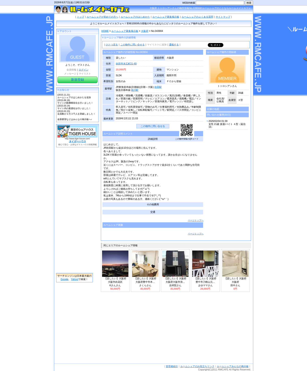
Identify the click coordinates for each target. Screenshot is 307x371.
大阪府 (144, 31)
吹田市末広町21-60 (126, 63)
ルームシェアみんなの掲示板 (233, 366)
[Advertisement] (74, 210)
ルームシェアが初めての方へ (102, 16)
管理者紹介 (172, 366)
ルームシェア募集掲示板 (165, 16)
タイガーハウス (77, 141)
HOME (105, 31)
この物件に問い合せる (132, 44)
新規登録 (77, 79)
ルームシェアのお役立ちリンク (197, 366)
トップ (80, 16)
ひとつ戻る (112, 44)
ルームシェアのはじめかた (135, 16)
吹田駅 (158, 87)
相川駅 (134, 90)
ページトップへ (196, 220)
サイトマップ (223, 16)
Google (65, 279)
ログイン (83, 69)
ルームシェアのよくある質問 (197, 16)
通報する (174, 44)
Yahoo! (74, 279)
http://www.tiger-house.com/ (77, 139)
